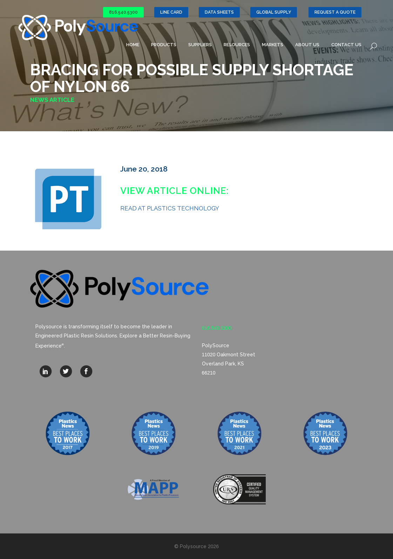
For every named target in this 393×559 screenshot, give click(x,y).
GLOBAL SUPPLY (273, 12)
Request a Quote (334, 12)
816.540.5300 (123, 12)
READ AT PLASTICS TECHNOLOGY (169, 208)
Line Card (171, 12)
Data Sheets (219, 12)
